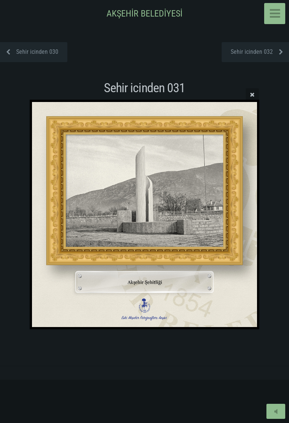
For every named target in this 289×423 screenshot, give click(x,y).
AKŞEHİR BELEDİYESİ (144, 13)
